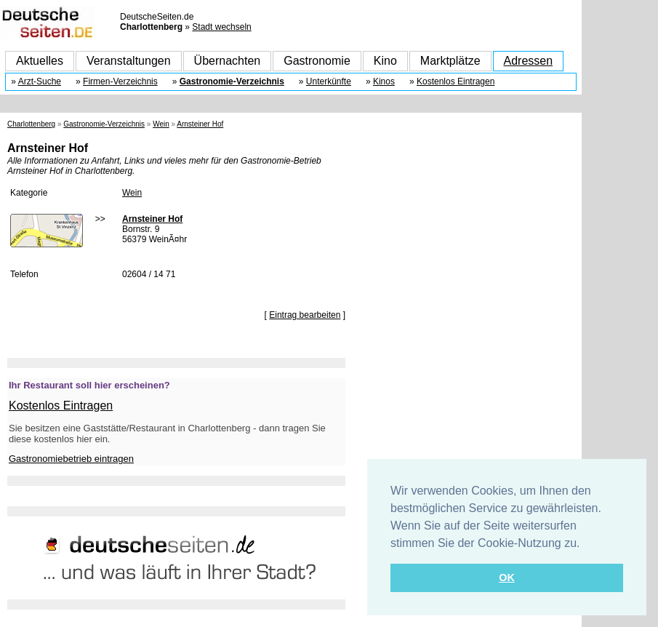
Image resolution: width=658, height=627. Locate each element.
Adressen (528, 61)
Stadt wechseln (221, 27)
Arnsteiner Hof (200, 124)
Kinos (384, 81)
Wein (161, 124)
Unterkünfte (328, 81)
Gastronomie (317, 61)
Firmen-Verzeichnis (120, 81)
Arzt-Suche (39, 81)
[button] (585, 544)
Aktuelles (39, 61)
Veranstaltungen (129, 61)
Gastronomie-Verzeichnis (232, 81)
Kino (385, 61)
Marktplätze (450, 61)
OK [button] (507, 577)
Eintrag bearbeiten (304, 315)
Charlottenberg (31, 124)
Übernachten (227, 61)
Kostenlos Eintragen (455, 81)
